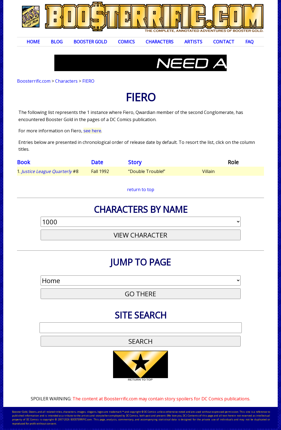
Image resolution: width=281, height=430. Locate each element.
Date (97, 162)
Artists (193, 42)
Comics (126, 42)
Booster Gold (90, 42)
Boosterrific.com (33, 81)
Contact (223, 42)
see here (92, 131)
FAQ (249, 42)
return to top (140, 189)
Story (135, 162)
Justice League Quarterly (46, 171)
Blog (57, 42)
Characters (159, 42)
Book (23, 162)
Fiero (88, 81)
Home (33, 42)
